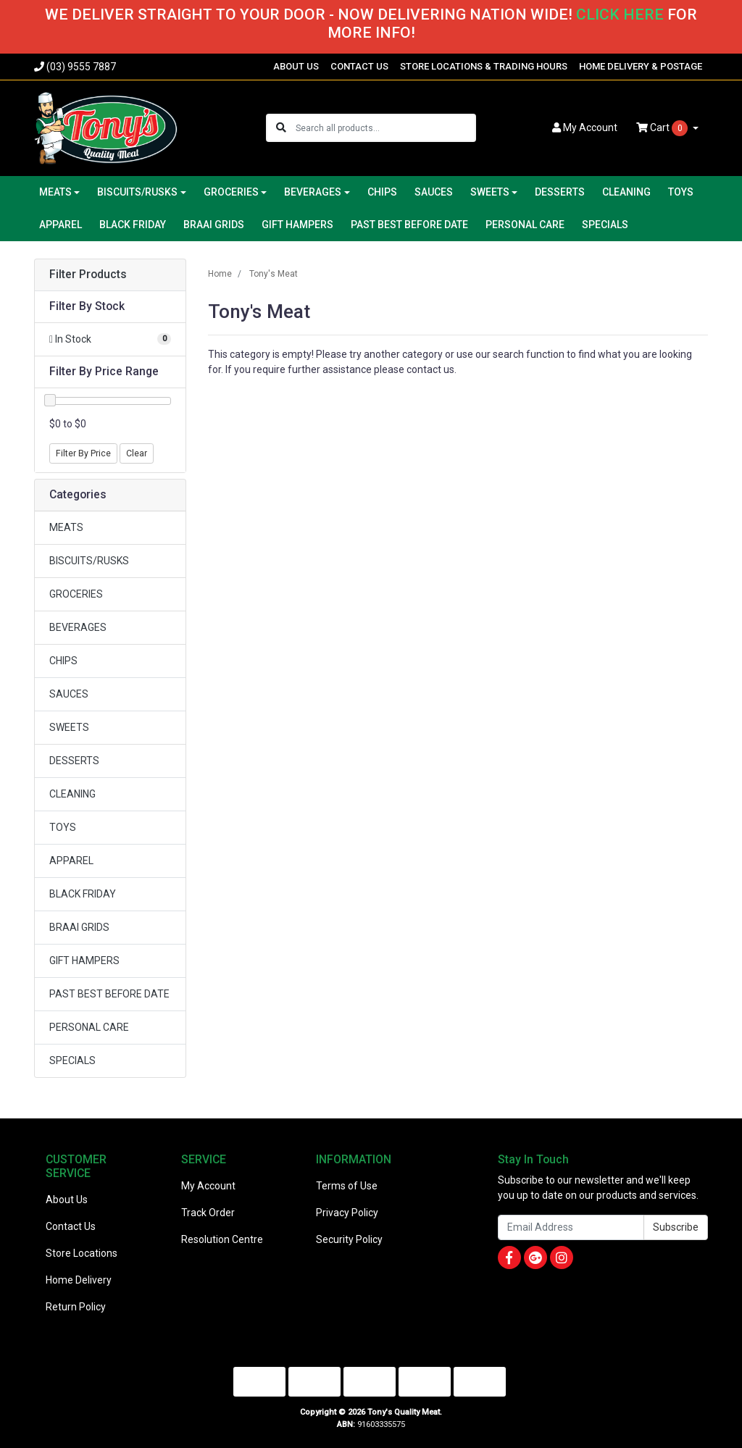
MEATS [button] (55, 192)
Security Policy (349, 1239)
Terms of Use (347, 1186)
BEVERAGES (78, 627)
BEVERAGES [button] (312, 192)
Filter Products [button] (88, 274)
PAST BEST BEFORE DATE (409, 224)
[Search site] (281, 128)
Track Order (208, 1212)
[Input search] (385, 128)
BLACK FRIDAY (132, 224)
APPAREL (60, 224)
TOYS (680, 192)
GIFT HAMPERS (297, 224)
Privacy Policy (347, 1212)
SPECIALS (605, 224)
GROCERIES (76, 594)
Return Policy (76, 1307)
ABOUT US (296, 66)
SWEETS (69, 727)
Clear (136, 453)
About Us (67, 1199)
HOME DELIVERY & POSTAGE (640, 66)
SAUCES (433, 192)
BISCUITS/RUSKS (89, 560)
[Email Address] (571, 1227)
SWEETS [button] (489, 192)
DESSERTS (560, 192)
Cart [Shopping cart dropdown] (663, 128)
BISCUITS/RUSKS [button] (137, 192)
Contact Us (71, 1226)
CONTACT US (359, 66)
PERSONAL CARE (524, 224)
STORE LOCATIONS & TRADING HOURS (483, 66)
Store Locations (81, 1253)
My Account (208, 1186)
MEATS (66, 527)
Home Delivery (79, 1280)
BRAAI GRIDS (213, 224)
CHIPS (382, 192)
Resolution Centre (222, 1239)
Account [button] (584, 127)
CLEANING (626, 192)
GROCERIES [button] (231, 192)
